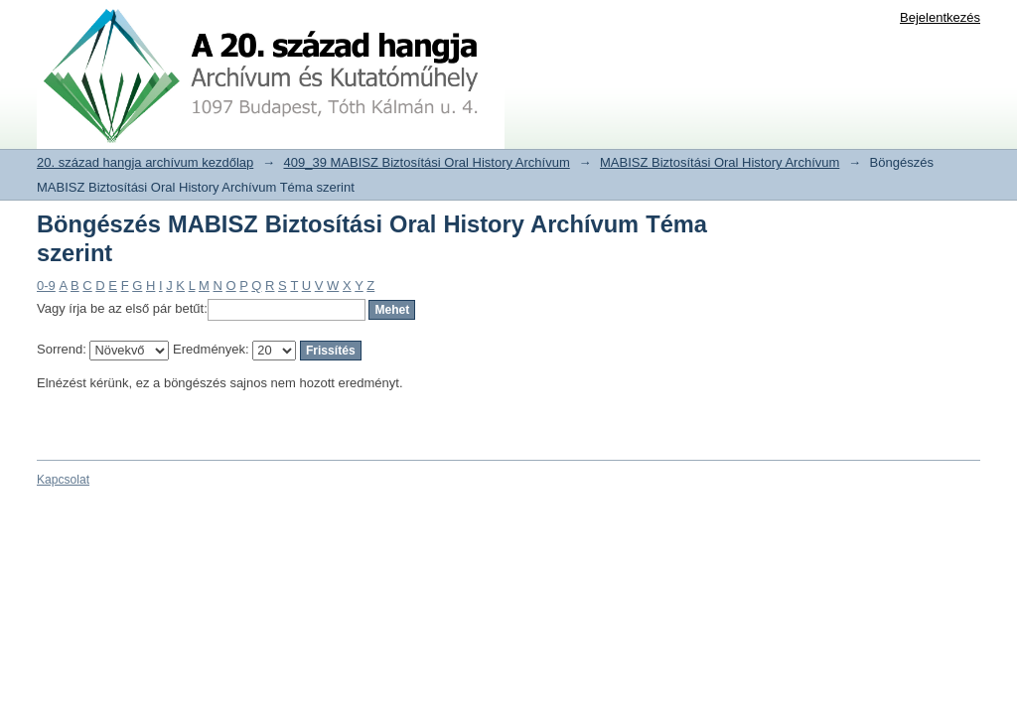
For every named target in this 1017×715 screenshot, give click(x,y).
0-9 (46, 285)
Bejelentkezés (940, 17)
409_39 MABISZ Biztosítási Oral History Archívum (427, 162)
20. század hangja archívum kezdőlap (145, 162)
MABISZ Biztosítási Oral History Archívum (719, 162)
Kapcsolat (63, 480)
